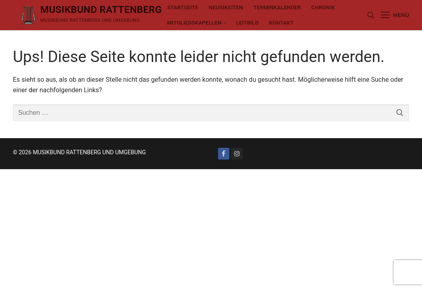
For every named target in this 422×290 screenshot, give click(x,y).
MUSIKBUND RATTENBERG (101, 9)
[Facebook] (224, 154)
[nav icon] (395, 15)
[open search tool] (370, 15)
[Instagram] (237, 154)
